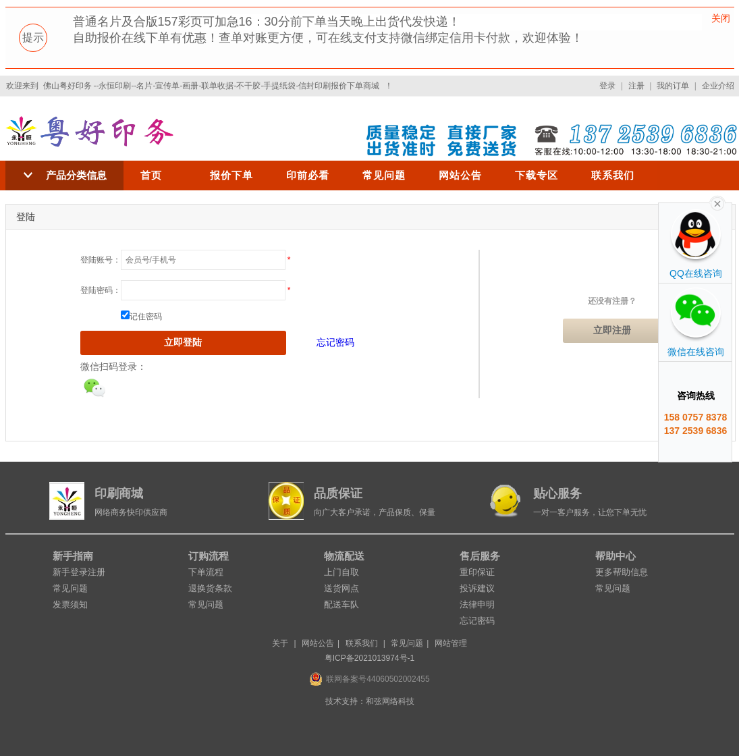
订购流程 (208, 556)
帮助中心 (615, 556)
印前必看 (307, 175)
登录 (607, 85)
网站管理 (451, 643)
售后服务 (480, 556)
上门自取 (341, 572)
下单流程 (205, 572)
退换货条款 (210, 588)
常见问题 (384, 175)
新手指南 (73, 556)
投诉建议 (477, 588)
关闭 (720, 18)
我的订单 (673, 85)
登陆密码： (100, 290)
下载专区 (536, 175)
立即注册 (612, 330)
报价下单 (231, 175)
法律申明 (477, 604)
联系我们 (612, 175)
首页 (151, 175)
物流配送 (344, 556)
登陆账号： (100, 260)
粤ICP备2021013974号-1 (369, 658)
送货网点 (341, 588)
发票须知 (70, 604)
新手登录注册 (79, 572)
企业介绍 (718, 85)
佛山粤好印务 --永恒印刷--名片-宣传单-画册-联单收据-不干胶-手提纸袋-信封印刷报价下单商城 (211, 85)
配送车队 (341, 604)
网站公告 (460, 175)
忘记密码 (335, 342)
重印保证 (477, 572)
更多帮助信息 (621, 572)
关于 (280, 643)
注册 (636, 85)
